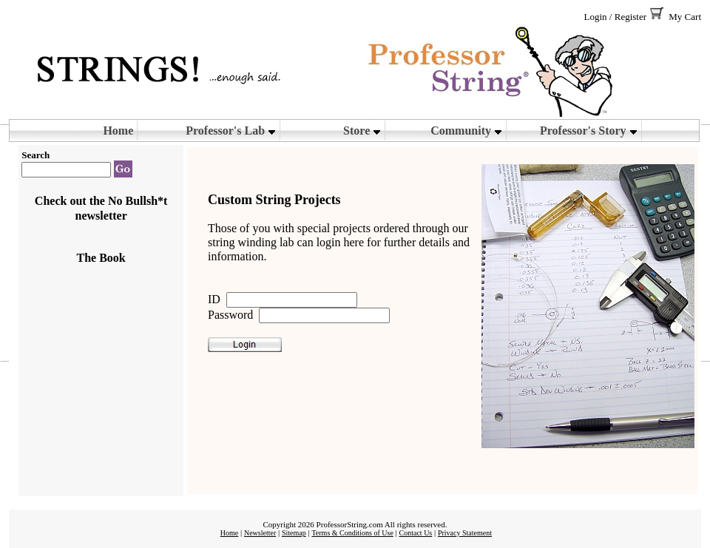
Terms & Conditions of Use (352, 533)
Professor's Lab (231, 130)
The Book (101, 257)
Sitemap (294, 533)
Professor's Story (589, 130)
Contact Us (416, 533)
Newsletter (260, 533)
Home (118, 130)
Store (362, 130)
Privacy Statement (465, 533)
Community (466, 130)
